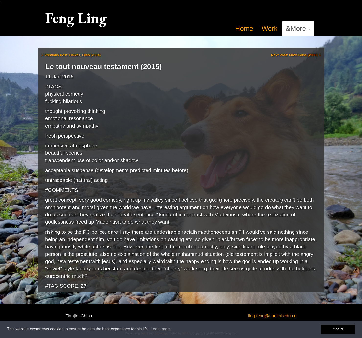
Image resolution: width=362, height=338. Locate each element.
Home (244, 28)
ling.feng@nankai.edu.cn (272, 316)
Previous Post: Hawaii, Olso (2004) (71, 55)
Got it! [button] (338, 329)
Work (270, 28)
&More (298, 28)
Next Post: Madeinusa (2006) (295, 55)
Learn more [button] (161, 329)
